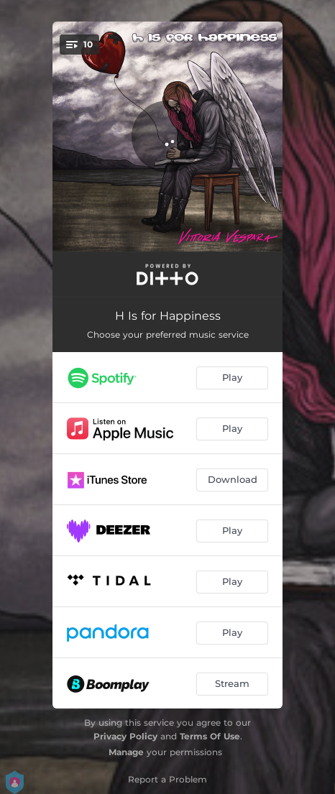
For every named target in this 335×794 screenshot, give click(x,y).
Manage (126, 752)
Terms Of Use (210, 736)
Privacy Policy (125, 736)
